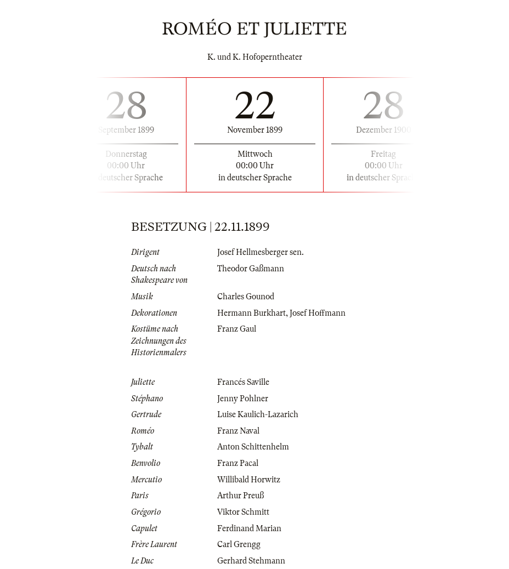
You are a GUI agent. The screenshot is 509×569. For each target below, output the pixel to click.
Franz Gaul (236, 329)
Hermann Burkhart (251, 313)
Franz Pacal (237, 463)
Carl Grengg (239, 544)
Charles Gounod (245, 296)
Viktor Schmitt (243, 512)
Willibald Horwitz (248, 479)
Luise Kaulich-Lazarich (257, 414)
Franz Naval (238, 430)
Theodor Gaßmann (250, 268)
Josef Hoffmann (318, 313)
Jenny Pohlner (242, 398)
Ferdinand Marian (249, 528)
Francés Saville (243, 382)
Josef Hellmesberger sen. (260, 252)
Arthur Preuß (240, 495)
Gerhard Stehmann (251, 560)
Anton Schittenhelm (253, 446)
